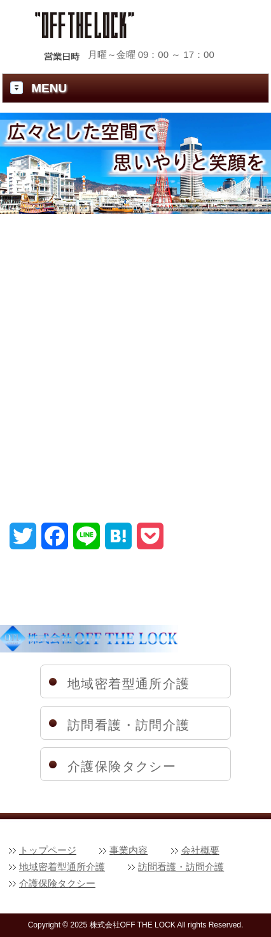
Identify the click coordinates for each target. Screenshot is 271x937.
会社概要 (200, 850)
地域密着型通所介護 (128, 683)
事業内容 (128, 850)
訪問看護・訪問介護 (128, 725)
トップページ (47, 850)
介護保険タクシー (121, 766)
